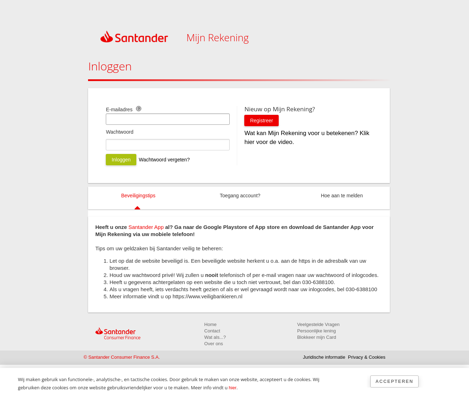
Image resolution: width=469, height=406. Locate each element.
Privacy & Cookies (366, 357)
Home (210, 324)
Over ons (213, 343)
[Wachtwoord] (168, 144)
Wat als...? (215, 337)
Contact (212, 330)
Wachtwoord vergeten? (164, 159)
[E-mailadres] (168, 119)
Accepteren (395, 381)
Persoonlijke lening (316, 330)
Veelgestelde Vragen (318, 324)
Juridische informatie (324, 357)
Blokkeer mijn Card (316, 337)
